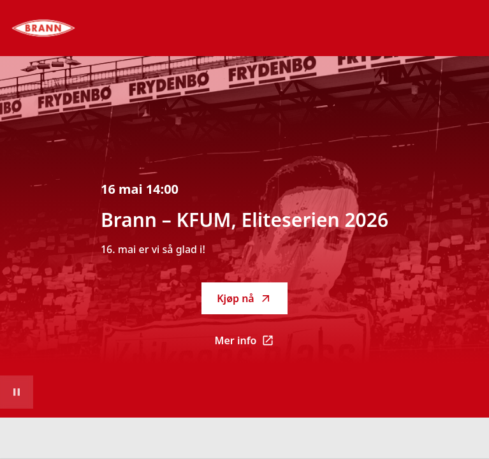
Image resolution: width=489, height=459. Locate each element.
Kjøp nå (244, 298)
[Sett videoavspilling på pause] (16, 392)
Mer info (251, 344)
